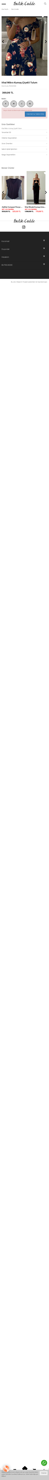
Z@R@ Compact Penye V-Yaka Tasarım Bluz (12, 207)
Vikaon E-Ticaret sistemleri (25, 282)
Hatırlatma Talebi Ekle (35, 114)
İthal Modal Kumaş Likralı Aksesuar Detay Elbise (35, 207)
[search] (45, 4)
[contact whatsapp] (44, 1463)
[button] (24, 132)
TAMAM (43, 1473)
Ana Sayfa (5, 9)
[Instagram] (23, 227)
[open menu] (4, 4)
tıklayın (3, 1476)
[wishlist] (22, 173)
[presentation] (3, 41)
